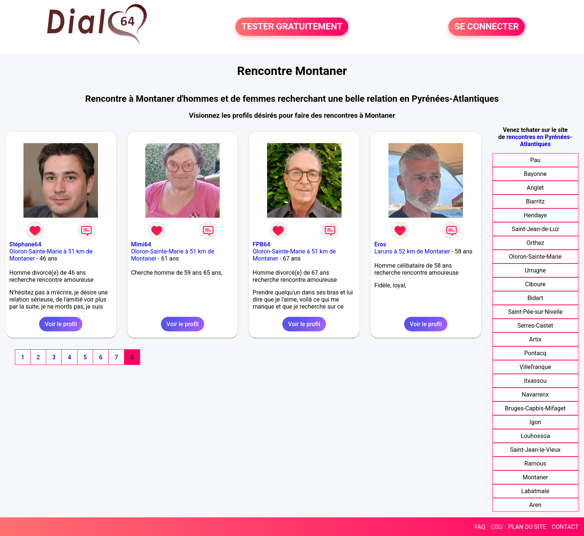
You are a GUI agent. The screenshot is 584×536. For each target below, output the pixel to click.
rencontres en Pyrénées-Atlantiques (539, 140)
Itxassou (535, 380)
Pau (535, 160)
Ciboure (535, 284)
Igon (535, 422)
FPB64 (261, 244)
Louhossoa (535, 435)
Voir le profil (61, 324)
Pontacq (535, 353)
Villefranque (535, 367)
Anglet (535, 187)
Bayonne (535, 173)
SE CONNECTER (486, 27)
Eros (380, 244)
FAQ (480, 526)
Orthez (535, 242)
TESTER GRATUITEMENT (291, 27)
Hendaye (535, 215)
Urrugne (535, 270)
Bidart (535, 298)
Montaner (535, 477)
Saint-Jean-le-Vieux (535, 449)
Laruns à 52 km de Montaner (412, 251)
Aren (535, 504)
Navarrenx (535, 394)
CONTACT (565, 526)
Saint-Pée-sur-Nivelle (535, 311)
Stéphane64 (25, 244)
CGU (497, 526)
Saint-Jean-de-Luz (535, 229)
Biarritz (535, 201)
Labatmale (535, 491)
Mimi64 (141, 244)
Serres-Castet (535, 325)
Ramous (535, 463)
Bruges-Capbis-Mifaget (535, 408)
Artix (535, 339)
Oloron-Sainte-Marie (535, 256)
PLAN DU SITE (527, 526)
